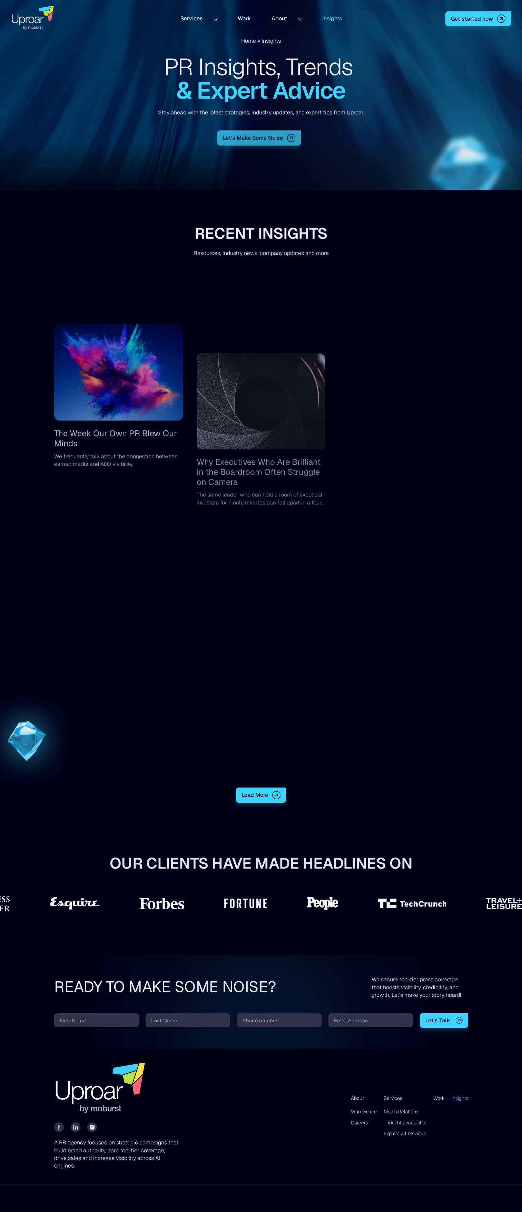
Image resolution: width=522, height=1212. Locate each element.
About (279, 18)
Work (244, 18)
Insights (332, 18)
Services (191, 18)
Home (248, 40)
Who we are (364, 1112)
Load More (255, 795)
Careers (359, 1123)
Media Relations (401, 1112)
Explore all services (405, 1133)
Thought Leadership (405, 1123)
